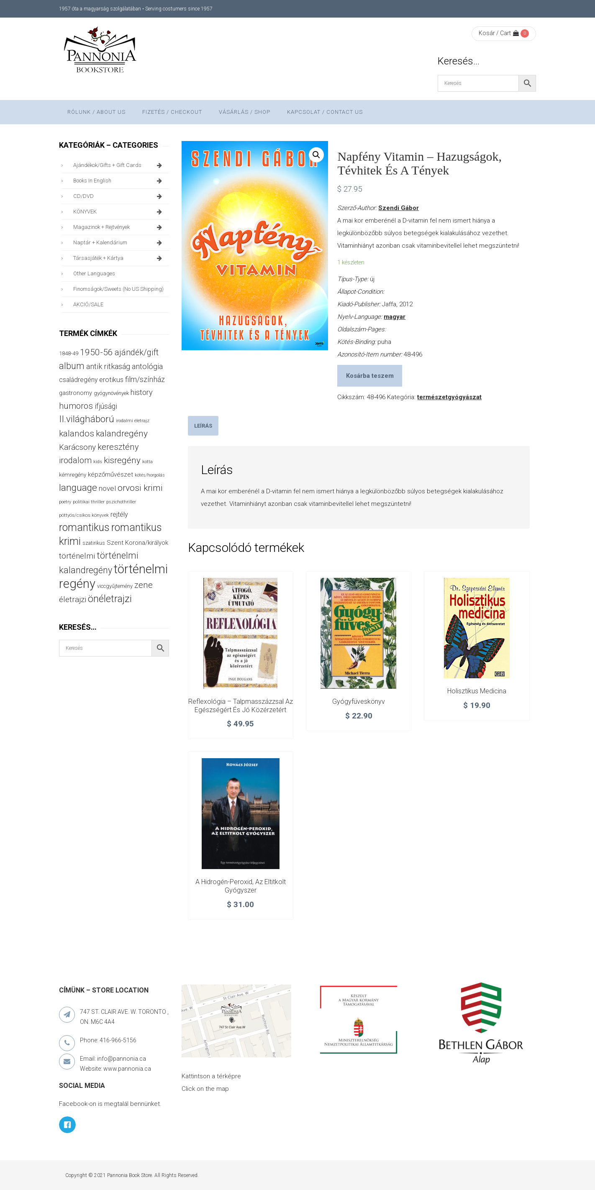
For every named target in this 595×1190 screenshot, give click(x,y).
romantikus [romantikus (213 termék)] (84, 527)
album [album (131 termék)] (72, 366)
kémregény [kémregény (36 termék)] (72, 475)
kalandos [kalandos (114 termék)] (76, 433)
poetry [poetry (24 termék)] (65, 502)
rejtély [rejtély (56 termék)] (119, 514)
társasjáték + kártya (119, 258)
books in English (119, 180)
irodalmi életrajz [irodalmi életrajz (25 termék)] (132, 420)
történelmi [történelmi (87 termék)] (77, 556)
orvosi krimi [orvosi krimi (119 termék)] (140, 487)
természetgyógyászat (449, 397)
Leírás (203, 426)
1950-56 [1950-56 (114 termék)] (96, 352)
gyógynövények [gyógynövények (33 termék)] (111, 393)
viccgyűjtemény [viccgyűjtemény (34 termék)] (115, 586)
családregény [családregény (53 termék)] (78, 380)
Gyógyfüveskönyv (358, 701)
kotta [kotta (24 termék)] (147, 461)
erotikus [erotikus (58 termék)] (111, 380)
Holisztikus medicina (476, 691)
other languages (94, 273)
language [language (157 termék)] (78, 487)
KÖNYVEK (119, 211)
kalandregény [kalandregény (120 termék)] (122, 433)
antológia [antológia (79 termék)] (147, 366)
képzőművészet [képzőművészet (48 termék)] (110, 474)
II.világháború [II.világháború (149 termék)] (86, 419)
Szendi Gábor (398, 208)
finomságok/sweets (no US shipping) (118, 289)
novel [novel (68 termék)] (107, 488)
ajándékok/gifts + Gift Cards (119, 165)
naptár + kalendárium (119, 242)
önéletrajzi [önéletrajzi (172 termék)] (110, 599)
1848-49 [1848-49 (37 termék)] (68, 353)
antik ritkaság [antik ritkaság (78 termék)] (108, 366)
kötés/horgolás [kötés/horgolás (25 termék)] (150, 475)
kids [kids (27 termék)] (97, 461)
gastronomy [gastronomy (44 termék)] (75, 393)
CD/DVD (119, 196)
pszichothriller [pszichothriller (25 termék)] (121, 502)
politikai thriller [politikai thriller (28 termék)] (89, 502)
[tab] (203, 426)
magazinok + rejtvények (119, 227)
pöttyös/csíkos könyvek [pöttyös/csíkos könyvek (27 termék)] (84, 515)
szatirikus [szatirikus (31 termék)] (93, 543)
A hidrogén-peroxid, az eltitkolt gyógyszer (240, 886)
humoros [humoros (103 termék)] (76, 406)
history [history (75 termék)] (142, 392)
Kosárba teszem (370, 376)
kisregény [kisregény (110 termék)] (122, 460)
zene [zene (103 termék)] (143, 585)
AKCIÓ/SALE (88, 304)
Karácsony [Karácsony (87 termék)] (77, 447)
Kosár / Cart (499, 33)
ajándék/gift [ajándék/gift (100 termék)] (137, 352)
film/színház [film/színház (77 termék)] (145, 379)
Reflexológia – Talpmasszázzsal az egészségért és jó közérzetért (240, 706)
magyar (394, 317)
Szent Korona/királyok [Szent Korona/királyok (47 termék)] (137, 542)
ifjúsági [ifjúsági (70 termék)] (106, 406)
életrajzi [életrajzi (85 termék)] (72, 599)
